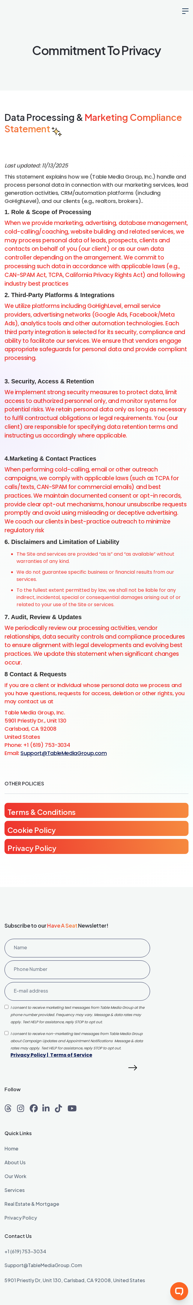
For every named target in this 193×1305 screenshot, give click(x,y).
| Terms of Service (69, 1055)
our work (15, 1176)
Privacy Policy (28, 1055)
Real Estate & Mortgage (32, 1204)
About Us (15, 1162)
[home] (35, 12)
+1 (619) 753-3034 (25, 1251)
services (15, 1190)
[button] (185, 12)
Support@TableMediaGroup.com (63, 753)
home (11, 1149)
